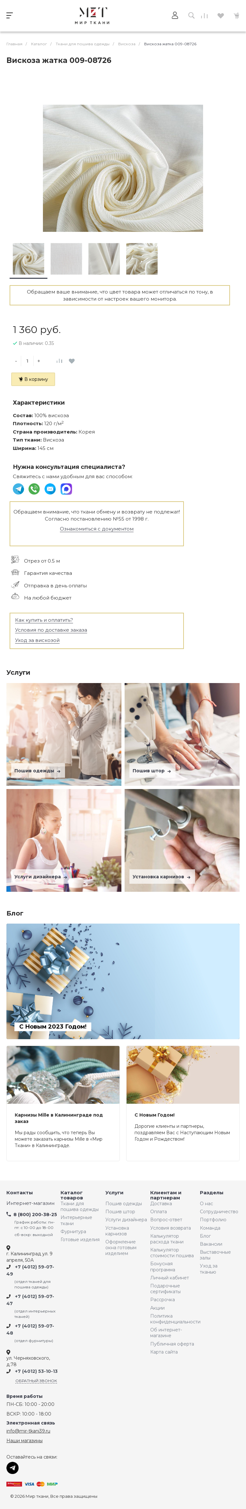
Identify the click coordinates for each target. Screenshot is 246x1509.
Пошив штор (152, 771)
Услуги (114, 1193)
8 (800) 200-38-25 (35, 1214)
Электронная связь (30, 1423)
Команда (210, 1228)
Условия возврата (170, 1228)
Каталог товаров (72, 1195)
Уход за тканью (208, 1269)
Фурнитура (73, 1231)
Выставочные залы (215, 1255)
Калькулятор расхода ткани (167, 1239)
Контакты (19, 1193)
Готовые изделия (80, 1239)
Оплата (158, 1212)
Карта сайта (164, 1352)
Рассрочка (162, 1300)
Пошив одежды (38, 771)
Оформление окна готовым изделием (120, 1247)
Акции (157, 1308)
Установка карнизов (162, 877)
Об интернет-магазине (166, 1332)
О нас (206, 1203)
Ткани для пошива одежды (80, 1206)
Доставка (161, 1203)
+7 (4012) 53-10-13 (36, 1371)
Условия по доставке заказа (51, 630)
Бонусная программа (162, 1266)
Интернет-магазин (30, 1203)
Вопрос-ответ (166, 1220)
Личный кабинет (169, 1278)
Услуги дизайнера (41, 877)
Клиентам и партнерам (166, 1195)
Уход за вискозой (37, 640)
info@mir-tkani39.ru (28, 1431)
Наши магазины (24, 1440)
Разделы (212, 1193)
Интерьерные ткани (76, 1220)
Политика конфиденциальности (173, 1319)
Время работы (24, 1396)
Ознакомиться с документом (97, 529)
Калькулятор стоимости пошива (172, 1253)
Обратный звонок (36, 1380)
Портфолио (213, 1220)
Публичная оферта (172, 1344)
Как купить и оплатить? (44, 620)
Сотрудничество (217, 1212)
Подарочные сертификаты (165, 1288)
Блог (205, 1236)
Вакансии (211, 1244)
